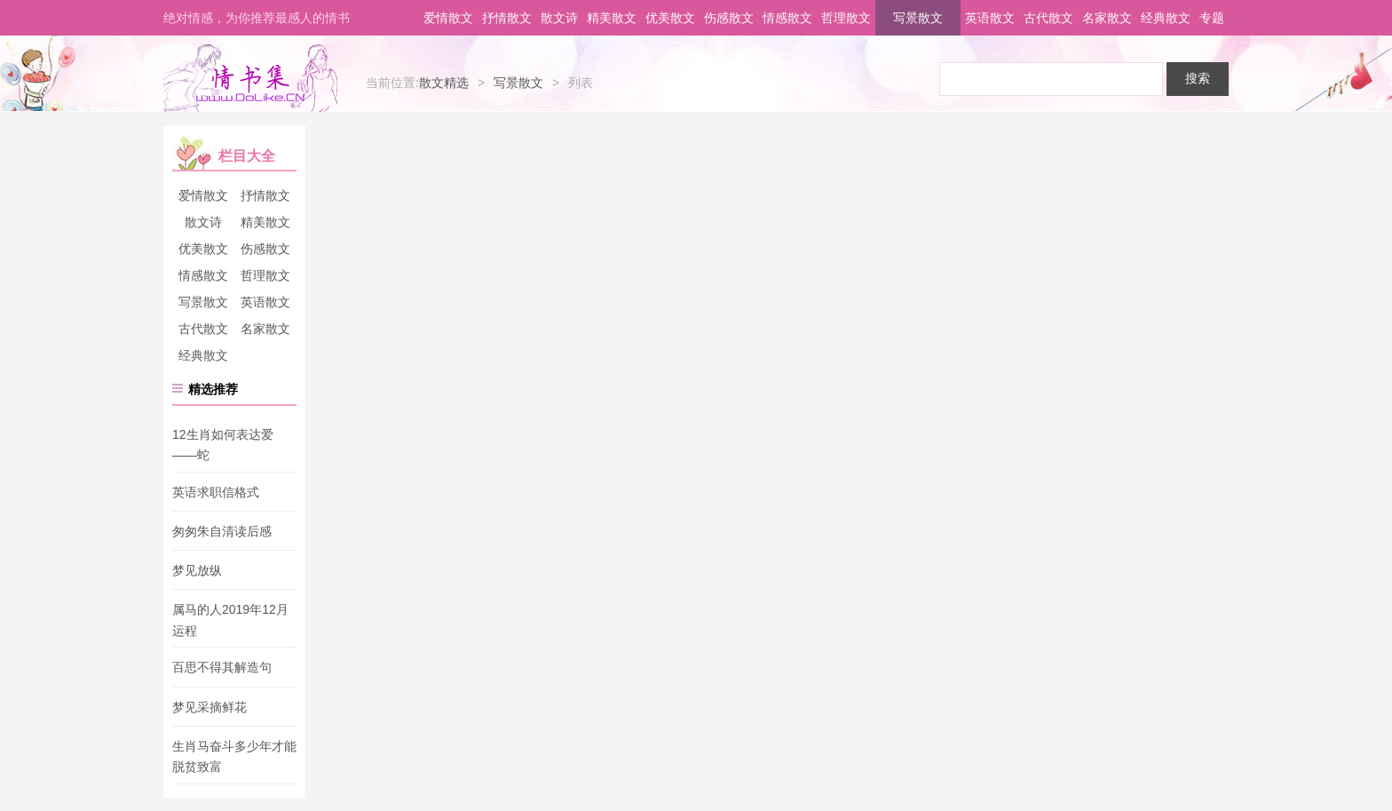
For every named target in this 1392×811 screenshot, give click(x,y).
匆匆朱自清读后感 (222, 531)
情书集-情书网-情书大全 (250, 78)
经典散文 (1165, 18)
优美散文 (670, 18)
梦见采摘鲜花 (209, 707)
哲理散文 (846, 18)
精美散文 (612, 18)
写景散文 (918, 18)
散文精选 (444, 83)
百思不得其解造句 (222, 668)
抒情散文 (507, 18)
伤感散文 (729, 18)
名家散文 (1107, 18)
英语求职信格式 (215, 492)
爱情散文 (448, 18)
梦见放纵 (197, 570)
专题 (1211, 18)
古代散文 (1048, 18)
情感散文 (787, 18)
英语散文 (990, 18)
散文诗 (559, 18)
